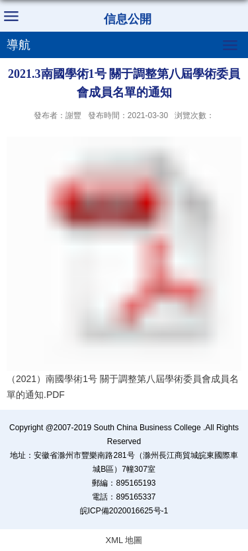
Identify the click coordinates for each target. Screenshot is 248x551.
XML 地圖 (124, 540)
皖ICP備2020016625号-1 (124, 510)
